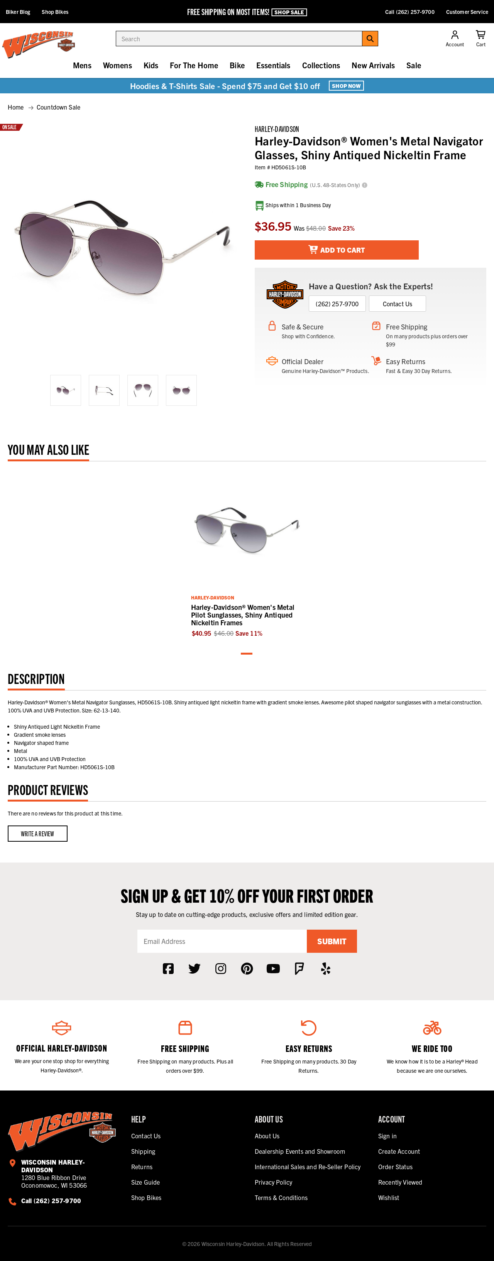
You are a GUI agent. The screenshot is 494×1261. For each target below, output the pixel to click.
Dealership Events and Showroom (300, 1151)
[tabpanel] (247, 553)
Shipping (143, 1151)
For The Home (194, 65)
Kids (151, 65)
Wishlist (388, 1197)
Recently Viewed (400, 1182)
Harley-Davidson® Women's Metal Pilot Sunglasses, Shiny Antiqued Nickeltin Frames (242, 615)
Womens (117, 65)
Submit (332, 941)
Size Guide (145, 1182)
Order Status (395, 1166)
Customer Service (467, 11)
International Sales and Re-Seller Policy (307, 1166)
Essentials (273, 65)
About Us (267, 1135)
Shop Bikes (55, 11)
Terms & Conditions (281, 1197)
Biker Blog (18, 11)
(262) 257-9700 (337, 303)
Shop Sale (289, 11)
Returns (141, 1166)
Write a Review (37, 833)
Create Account (399, 1151)
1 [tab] (247, 654)
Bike (237, 65)
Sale (413, 65)
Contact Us (398, 303)
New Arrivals (373, 65)
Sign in (387, 1135)
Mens (82, 65)
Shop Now (346, 85)
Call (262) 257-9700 (410, 11)
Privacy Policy (273, 1182)
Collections (321, 65)
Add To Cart (336, 249)
